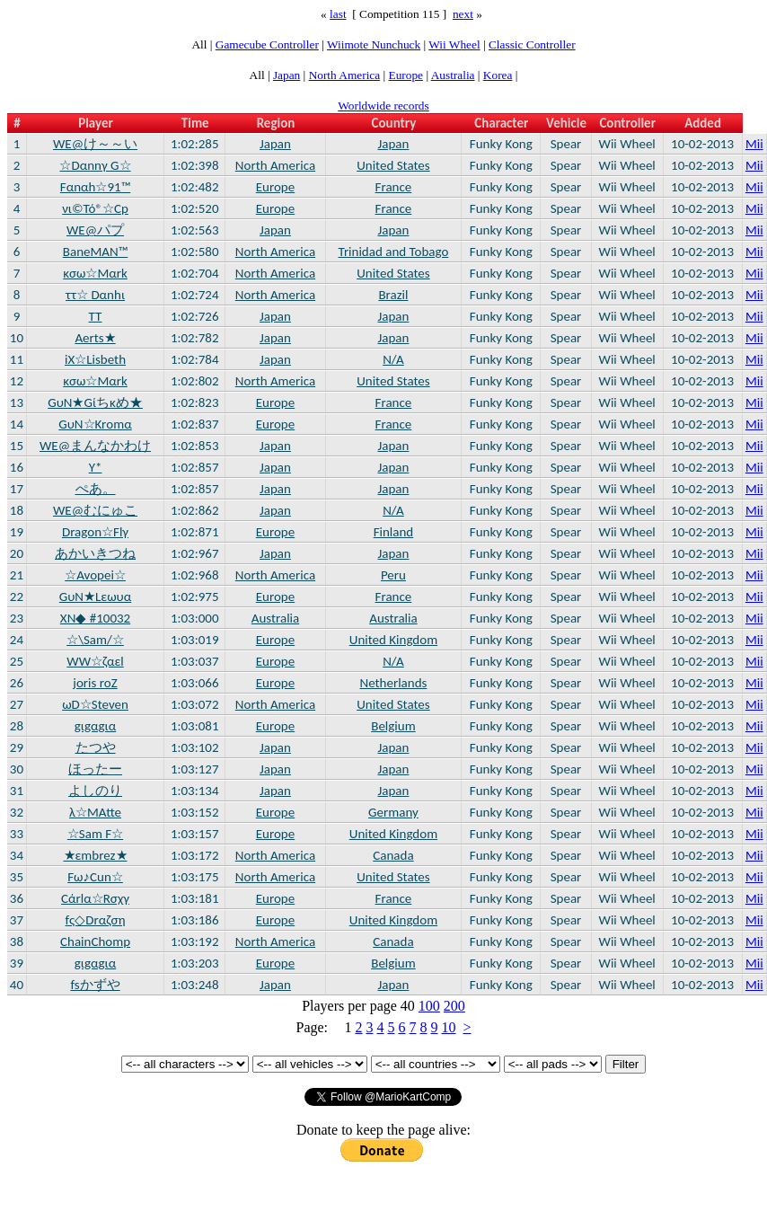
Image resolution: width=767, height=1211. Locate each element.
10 (448, 1027)
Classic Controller (532, 44)
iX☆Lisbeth (95, 359)
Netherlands (393, 683)
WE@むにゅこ (95, 510)
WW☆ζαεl (94, 661)
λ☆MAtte (95, 812)
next (463, 14)
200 (454, 1005)
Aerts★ (95, 338)
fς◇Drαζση (96, 920)
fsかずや (94, 985)
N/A (393, 359)
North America (345, 75)
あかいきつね (95, 553)
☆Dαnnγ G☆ (94, 165)
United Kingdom (393, 640)
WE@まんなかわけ (95, 446)
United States (393, 165)
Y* (95, 467)
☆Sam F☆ (95, 834)
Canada (393, 855)
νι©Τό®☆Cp (95, 208)
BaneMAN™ (95, 251)
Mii (754, 144)
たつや (95, 747)
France (393, 187)
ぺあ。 (95, 489)
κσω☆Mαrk (95, 273)
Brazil (393, 295)
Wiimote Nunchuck (373, 44)
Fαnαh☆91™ (95, 187)
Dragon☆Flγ (95, 532)
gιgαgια (95, 726)
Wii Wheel (454, 44)
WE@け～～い (95, 144)
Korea (498, 75)
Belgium (393, 726)
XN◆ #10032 (95, 618)
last (338, 14)
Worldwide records (383, 105)
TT (95, 316)
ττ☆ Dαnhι (95, 295)
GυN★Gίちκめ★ (95, 402)
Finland (394, 532)
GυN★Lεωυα (95, 596)
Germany (393, 812)
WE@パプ (95, 230)
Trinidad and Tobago (394, 251)
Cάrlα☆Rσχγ (95, 898)
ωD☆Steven (95, 704)
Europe (406, 75)
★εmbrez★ (96, 855)
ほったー (95, 769)
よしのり (95, 790)
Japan (286, 75)
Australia (453, 75)
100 (429, 1005)
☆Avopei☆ (95, 575)
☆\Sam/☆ (95, 640)
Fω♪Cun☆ (95, 877)
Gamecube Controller (267, 44)
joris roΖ (95, 683)
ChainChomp (95, 941)
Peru (393, 575)
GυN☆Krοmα (94, 424)
